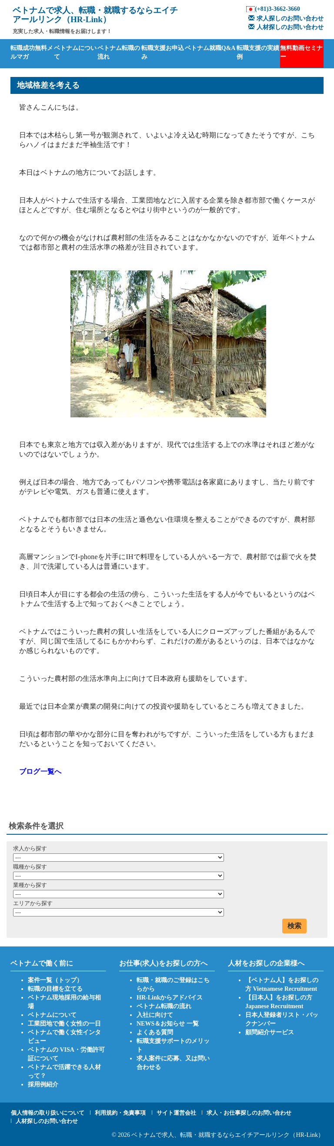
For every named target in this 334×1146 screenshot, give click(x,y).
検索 (294, 925)
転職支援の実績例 (258, 52)
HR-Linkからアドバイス (170, 997)
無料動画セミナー (301, 52)
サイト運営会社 (176, 1112)
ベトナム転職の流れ (118, 52)
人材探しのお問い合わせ (285, 27)
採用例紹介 (43, 1084)
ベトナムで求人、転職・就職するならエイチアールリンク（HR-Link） (227, 1135)
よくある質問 (155, 1032)
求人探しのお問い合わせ (285, 18)
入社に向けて (155, 1015)
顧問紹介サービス (269, 1032)
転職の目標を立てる (55, 989)
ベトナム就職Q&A (210, 48)
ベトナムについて (75, 52)
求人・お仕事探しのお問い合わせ (249, 1112)
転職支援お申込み (162, 52)
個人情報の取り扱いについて (47, 1112)
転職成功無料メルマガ (31, 52)
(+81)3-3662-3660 (277, 9)
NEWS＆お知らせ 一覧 (168, 1023)
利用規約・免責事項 (120, 1112)
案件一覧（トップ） (55, 980)
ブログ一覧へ (40, 771)
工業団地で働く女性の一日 (64, 1023)
